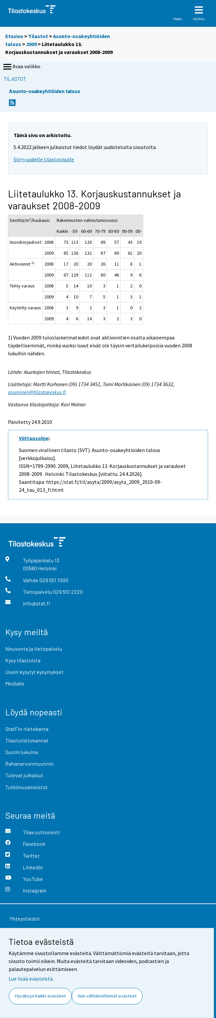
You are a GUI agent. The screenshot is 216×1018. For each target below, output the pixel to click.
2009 (31, 44)
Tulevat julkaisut (24, 775)
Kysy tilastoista (22, 660)
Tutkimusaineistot (26, 787)
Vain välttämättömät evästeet (107, 996)
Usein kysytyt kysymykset (34, 672)
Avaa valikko (21, 67)
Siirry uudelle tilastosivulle (44, 159)
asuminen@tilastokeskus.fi (37, 392)
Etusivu (14, 36)
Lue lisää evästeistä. (31, 978)
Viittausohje (33, 438)
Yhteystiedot (25, 918)
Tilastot (38, 36)
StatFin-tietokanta (26, 729)
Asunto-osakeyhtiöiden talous (44, 91)
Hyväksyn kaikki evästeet (40, 996)
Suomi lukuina (21, 752)
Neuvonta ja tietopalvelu (33, 648)
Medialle (15, 683)
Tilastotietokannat (26, 740)
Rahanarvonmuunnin (29, 763)
